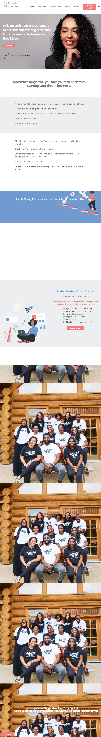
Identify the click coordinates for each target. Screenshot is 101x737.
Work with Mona (55, 7)
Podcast (67, 7)
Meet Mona (42, 7)
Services (76, 6)
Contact (77, 10)
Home (32, 7)
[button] (99, 6)
